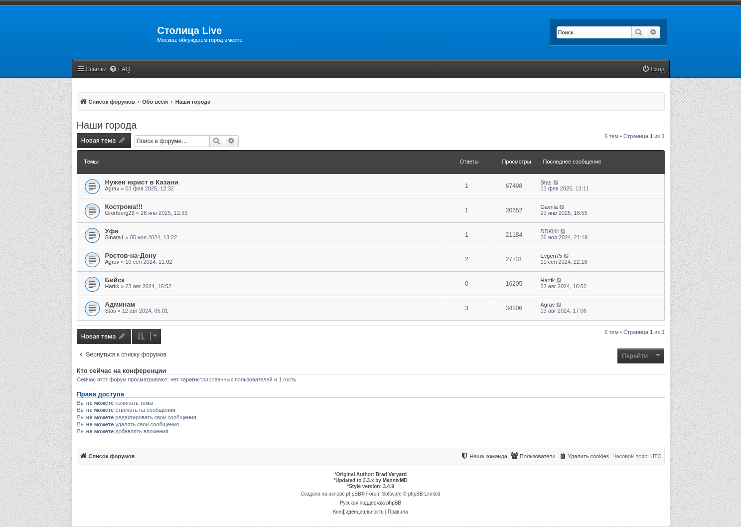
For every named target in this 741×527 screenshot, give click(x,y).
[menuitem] (119, 69)
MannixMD (395, 480)
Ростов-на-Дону (130, 255)
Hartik (112, 286)
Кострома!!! (124, 206)
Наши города (107, 125)
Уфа (112, 231)
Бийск (115, 280)
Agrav (112, 188)
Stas (546, 182)
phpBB (353, 494)
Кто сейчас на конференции (121, 371)
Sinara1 (114, 237)
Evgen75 (551, 256)
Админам (120, 304)
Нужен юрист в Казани (141, 182)
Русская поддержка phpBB (370, 503)
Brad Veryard (391, 474)
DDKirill (550, 231)
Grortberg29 (120, 213)
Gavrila (549, 207)
